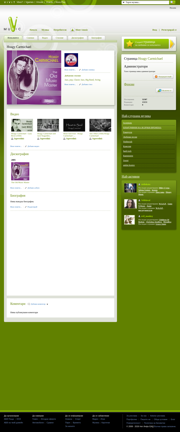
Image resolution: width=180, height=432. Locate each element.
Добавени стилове (73, 76)
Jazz (66, 80)
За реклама (131, 416)
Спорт (78, 419)
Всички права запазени (164, 426)
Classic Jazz (79, 80)
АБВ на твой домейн (13, 423)
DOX (19, 419)
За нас (144, 416)
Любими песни (130, 137)
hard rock (127, 151)
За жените (70, 426)
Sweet (125, 160)
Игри (103, 419)
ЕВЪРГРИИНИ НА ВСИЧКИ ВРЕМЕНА (142, 127)
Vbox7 (20, 2)
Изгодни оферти (48, 419)
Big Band (89, 80)
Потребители (60, 30)
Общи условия (161, 419)
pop (71, 80)
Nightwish (127, 141)
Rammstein (128, 155)
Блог (173, 419)
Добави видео (33, 146)
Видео (14, 114)
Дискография (19, 154)
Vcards (49, 2)
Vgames (30, 2)
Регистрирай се (169, 30)
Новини (68, 419)
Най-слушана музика (136, 116)
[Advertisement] (39, 252)
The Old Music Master (20, 182)
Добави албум (33, 188)
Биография (17, 195)
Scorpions (127, 123)
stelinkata (145, 184)
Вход (154, 30)
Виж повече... (70, 70)
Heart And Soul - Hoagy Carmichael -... (73, 134)
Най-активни (130, 176)
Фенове (129, 84)
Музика (45, 30)
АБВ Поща (9, 419)
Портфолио (131, 419)
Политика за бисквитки (154, 423)
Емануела (127, 132)
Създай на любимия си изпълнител (147, 43)
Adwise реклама (157, 416)
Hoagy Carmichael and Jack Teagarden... (46, 134)
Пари (67, 423)
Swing (98, 80)
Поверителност (133, 423)
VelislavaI (145, 200)
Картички (105, 423)
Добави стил (87, 84)
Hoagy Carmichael (150, 58)
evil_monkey (147, 216)
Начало (33, 30)
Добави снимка (88, 70)
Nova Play (61, 2)
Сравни (50, 423)
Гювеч (35, 419)
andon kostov (129, 165)
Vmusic (39, 2)
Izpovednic (19, 138)
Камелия (127, 146)
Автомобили (38, 423)
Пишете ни (145, 419)
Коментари (18, 304)
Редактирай (32, 207)
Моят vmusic (82, 30)
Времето (77, 423)
